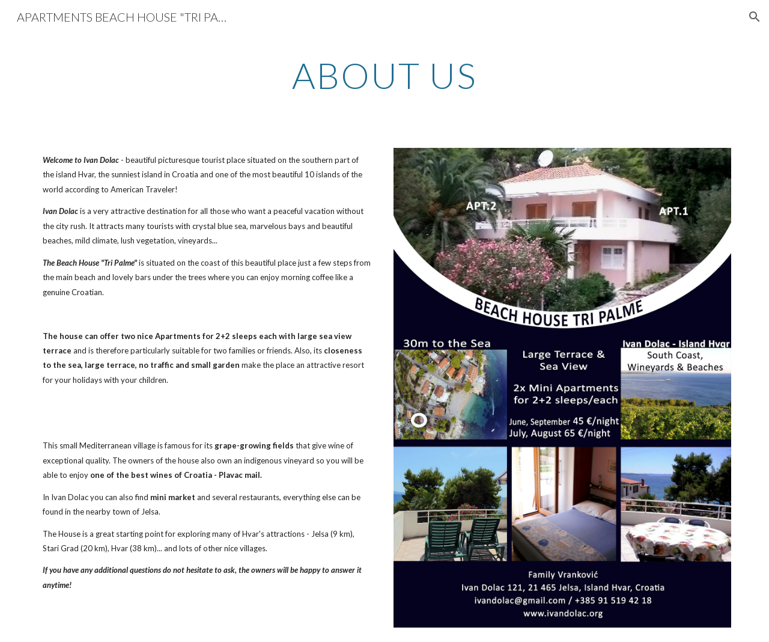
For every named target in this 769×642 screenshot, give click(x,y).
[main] (384, 75)
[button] (754, 16)
